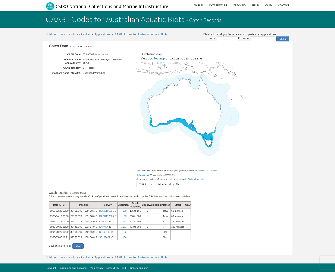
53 (125, 216)
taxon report (101, 54)
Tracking (240, 5)
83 (125, 232)
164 (124, 237)
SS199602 (104, 237)
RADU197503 (106, 216)
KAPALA (103, 221)
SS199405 (104, 232)
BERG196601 (106, 211)
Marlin (198, 5)
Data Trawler (218, 5)
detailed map (156, 58)
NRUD (255, 5)
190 (124, 211)
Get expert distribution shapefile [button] (159, 184)
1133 (123, 221)
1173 (123, 227)
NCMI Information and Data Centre (68, 34)
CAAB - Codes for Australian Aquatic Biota (141, 34)
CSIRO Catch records (194, 179)
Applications (102, 34)
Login (283, 38)
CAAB (268, 5)
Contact (283, 5)
